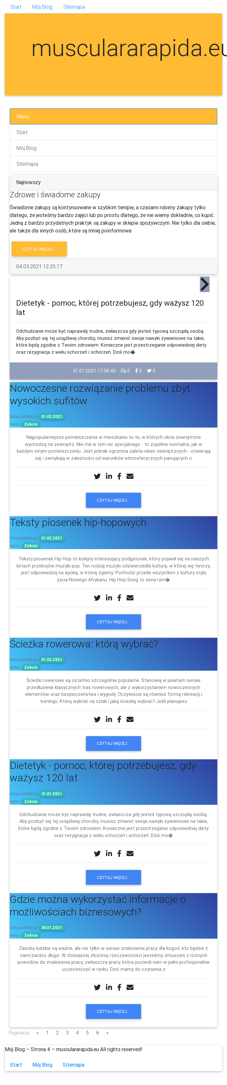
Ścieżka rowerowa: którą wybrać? (84, 643)
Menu (22, 116)
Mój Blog (42, 7)
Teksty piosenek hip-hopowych (78, 522)
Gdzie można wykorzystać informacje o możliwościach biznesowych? (98, 905)
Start (15, 7)
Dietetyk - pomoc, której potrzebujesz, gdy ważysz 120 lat (103, 771)
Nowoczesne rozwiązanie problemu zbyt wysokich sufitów (100, 394)
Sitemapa (74, 7)
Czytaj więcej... (39, 249)
